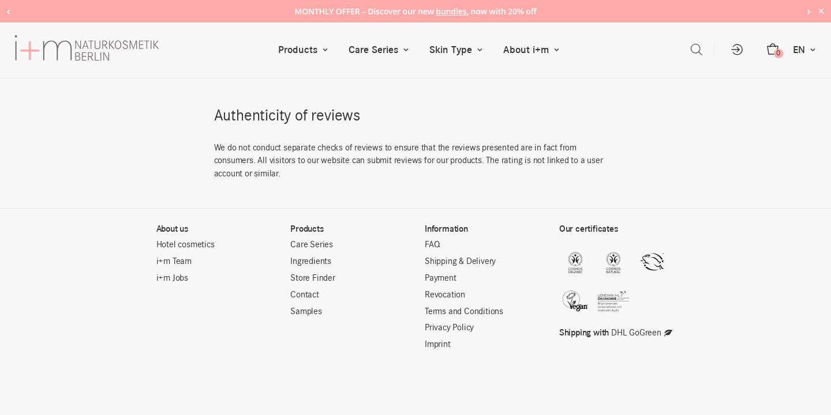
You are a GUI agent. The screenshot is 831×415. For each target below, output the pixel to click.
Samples (306, 311)
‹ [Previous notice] (8, 10)
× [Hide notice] (821, 10)
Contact (304, 295)
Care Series (381, 50)
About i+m (533, 50)
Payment (440, 278)
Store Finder (312, 278)
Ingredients (310, 261)
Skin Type (458, 50)
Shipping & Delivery (460, 261)
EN (807, 50)
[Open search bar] (696, 50)
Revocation (445, 295)
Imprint (438, 344)
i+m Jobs (172, 278)
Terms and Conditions (464, 311)
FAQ (432, 245)
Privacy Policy (449, 328)
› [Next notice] (809, 10)
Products (305, 50)
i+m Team (174, 261)
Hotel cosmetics (185, 245)
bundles (451, 11)
